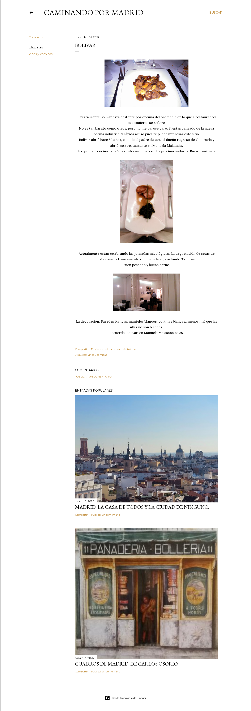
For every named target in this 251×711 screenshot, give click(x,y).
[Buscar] (215, 13)
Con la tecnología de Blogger (125, 698)
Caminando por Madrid (93, 12)
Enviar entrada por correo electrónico (113, 349)
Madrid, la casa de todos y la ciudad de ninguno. (142, 507)
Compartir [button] (36, 37)
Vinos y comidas (40, 54)
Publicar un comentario (93, 376)
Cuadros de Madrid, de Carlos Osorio (126, 663)
